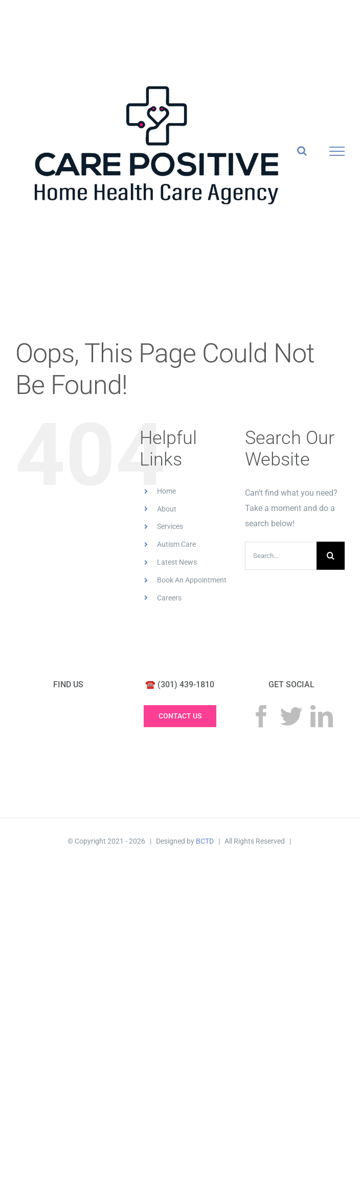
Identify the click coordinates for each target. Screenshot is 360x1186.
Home (166, 491)
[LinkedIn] (321, 716)
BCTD (205, 841)
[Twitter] (291, 716)
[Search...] (281, 556)
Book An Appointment (192, 580)
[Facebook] (261, 716)
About (166, 509)
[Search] (331, 556)
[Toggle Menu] (337, 151)
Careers (169, 598)
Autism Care (176, 544)
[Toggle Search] (302, 151)
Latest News (177, 562)
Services (170, 526)
